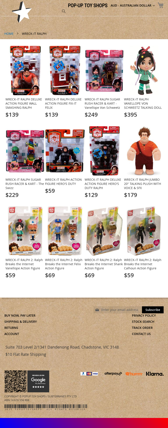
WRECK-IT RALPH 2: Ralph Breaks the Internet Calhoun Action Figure (142, 264)
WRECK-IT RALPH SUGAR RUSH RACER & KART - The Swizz (24, 183)
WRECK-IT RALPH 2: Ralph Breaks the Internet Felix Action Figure (63, 264)
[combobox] (40, 11)
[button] (133, 5)
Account (11, 334)
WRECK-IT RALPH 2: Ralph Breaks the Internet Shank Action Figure (104, 264)
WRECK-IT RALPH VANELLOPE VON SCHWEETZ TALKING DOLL (143, 103)
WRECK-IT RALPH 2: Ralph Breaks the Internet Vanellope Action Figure (24, 264)
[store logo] (22, 12)
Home (9, 34)
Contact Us (141, 334)
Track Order (142, 328)
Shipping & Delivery (20, 321)
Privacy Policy (144, 315)
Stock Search (143, 321)
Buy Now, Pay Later (19, 315)
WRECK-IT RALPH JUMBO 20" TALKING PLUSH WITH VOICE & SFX (142, 183)
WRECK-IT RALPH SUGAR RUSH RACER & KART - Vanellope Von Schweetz (102, 103)
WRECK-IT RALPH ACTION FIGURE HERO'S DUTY (63, 181)
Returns (11, 328)
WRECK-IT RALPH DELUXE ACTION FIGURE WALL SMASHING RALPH (23, 103)
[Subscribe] (153, 309)
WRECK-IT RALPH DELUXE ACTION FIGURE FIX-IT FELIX (63, 103)
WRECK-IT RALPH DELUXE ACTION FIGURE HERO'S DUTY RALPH (103, 183)
